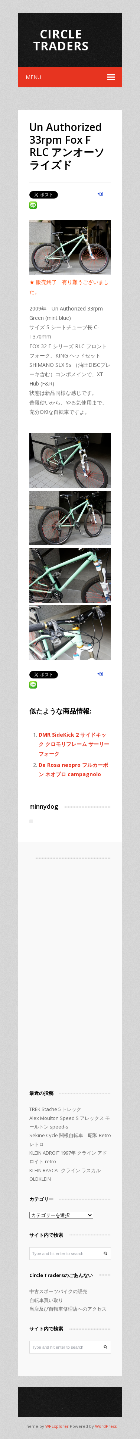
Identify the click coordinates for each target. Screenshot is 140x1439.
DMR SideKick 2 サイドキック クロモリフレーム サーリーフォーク (74, 744)
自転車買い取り (46, 1300)
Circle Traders (61, 40)
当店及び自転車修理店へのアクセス (68, 1308)
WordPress (106, 1426)
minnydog (43, 806)
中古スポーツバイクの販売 (58, 1291)
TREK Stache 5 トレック (55, 1109)
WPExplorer (57, 1426)
